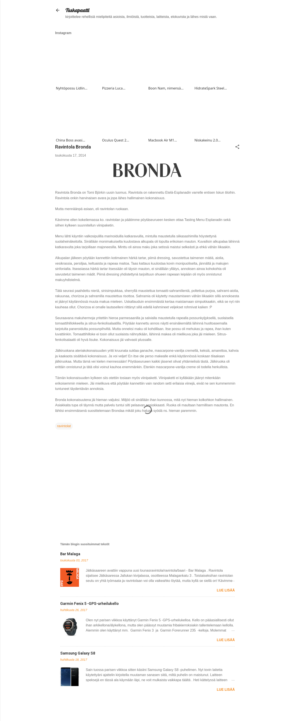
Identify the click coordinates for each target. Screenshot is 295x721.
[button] (237, 147)
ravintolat (64, 426)
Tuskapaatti (77, 10)
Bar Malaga (70, 554)
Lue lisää (226, 590)
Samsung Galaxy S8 (77, 653)
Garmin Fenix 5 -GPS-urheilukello (89, 603)
